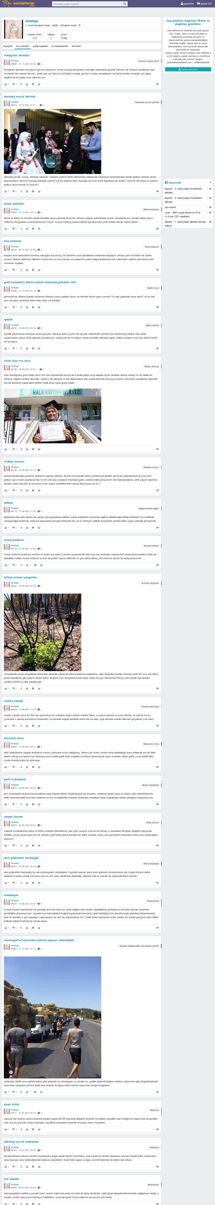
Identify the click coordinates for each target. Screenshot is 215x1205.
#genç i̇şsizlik (152, 325)
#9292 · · (26, 328)
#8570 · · (26, 1150)
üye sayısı (188, 207)
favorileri (76, 46)
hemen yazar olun (188, 69)
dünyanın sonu (14, 738)
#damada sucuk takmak (147, 102)
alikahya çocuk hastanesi (21, 1141)
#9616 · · (27, 105)
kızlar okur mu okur (17, 360)
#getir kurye (153, 288)
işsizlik (8, 319)
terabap (31, 21)
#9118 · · (26, 548)
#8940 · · (26, 746)
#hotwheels (153, 1184)
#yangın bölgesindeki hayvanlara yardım (139, 946)
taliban (8, 502)
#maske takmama (150, 706)
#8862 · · (26, 948)
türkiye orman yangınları (20, 577)
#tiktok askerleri (151, 209)
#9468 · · (26, 290)
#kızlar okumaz (151, 366)
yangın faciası (13, 816)
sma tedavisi (12, 241)
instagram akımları (16, 55)
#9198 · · (26, 470)
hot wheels (11, 1179)
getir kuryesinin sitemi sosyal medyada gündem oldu (40, 282)
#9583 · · (26, 212)
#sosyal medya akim (149, 61)
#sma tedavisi (152, 246)
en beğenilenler (60, 46)
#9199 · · (27, 369)
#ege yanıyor (152, 822)
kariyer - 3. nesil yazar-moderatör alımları (188, 190)
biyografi (7, 46)
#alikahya (154, 1147)
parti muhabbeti (15, 779)
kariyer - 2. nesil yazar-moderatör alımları (188, 199)
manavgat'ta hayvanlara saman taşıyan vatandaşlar (39, 940)
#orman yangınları (150, 583)
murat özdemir (14, 540)
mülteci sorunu (14, 461)
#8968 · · (26, 709)
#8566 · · (26, 1187)
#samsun (154, 1110)
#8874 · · (26, 788)
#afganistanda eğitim (149, 508)
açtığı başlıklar (40, 46)
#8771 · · (26, 1113)
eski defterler (18, 4)
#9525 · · (26, 249)
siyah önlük (11, 1104)
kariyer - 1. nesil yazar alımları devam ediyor (188, 223)
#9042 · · (26, 586)
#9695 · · (26, 64)
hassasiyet (11, 895)
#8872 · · (26, 866)
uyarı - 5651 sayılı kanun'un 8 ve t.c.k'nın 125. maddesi (188, 214)
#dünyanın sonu (151, 743)
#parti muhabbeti (150, 785)
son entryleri (22, 46)
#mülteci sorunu (151, 467)
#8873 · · (26, 825)
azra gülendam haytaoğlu (21, 857)
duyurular (173, 182)
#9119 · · (26, 511)
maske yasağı (13, 700)
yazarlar (187, 3)
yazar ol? (204, 3)
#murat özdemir (151, 545)
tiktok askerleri (14, 203)
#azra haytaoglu (151, 863)
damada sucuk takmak (20, 96)
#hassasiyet (153, 900)
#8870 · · (26, 903)
